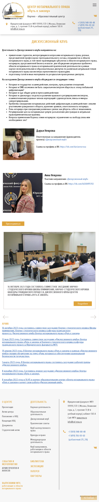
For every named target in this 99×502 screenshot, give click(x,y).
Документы (7, 425)
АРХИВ (5, 323)
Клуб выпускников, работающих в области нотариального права (40, 449)
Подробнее (83, 303)
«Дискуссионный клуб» (56, 139)
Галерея (34, 471)
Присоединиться (13, 223)
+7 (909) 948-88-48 (86, 22)
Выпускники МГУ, (14, 486)
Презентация (7, 407)
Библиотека (37, 461)
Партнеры (36, 476)
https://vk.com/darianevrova (73, 146)
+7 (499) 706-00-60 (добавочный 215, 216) (86, 28)
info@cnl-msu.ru (18, 29)
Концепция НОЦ (8, 421)
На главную (89, 498)
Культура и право (38, 435)
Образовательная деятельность (38, 413)
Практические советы (39, 423)
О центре (7, 402)
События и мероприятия (9, 463)
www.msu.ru (82, 417)
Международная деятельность (38, 440)
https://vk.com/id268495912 (81, 184)
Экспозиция (36, 466)
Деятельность (38, 402)
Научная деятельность (40, 407)
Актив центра (8, 411)
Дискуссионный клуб (39, 419)
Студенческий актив (11, 430)
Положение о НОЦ (10, 416)
